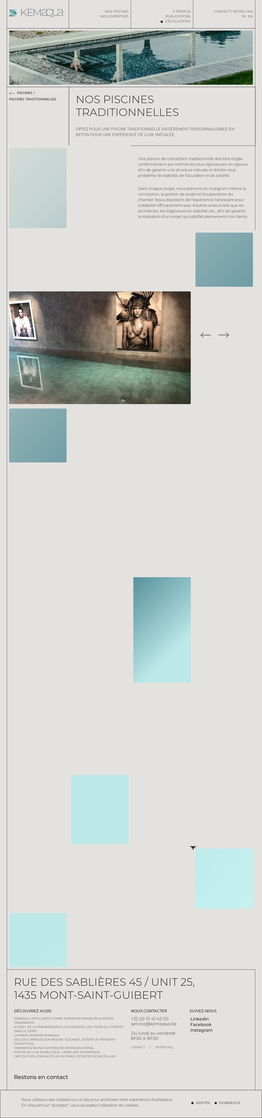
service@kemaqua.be (154, 1024)
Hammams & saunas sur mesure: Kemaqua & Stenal (54, 1048)
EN (250, 16)
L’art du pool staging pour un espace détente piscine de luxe (65, 1056)
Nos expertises (114, 16)
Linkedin (199, 1019)
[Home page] (38, 13)
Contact (222, 12)
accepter (203, 1103)
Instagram (201, 1030)
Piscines (24, 93)
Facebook (201, 1025)
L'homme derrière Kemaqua (36, 1035)
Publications (178, 16)
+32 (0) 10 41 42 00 (149, 1019)
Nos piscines (117, 12)
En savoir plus (229, 1103)
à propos (182, 12)
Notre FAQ (243, 12)
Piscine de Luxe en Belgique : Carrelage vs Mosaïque (57, 1052)
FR (243, 16)
